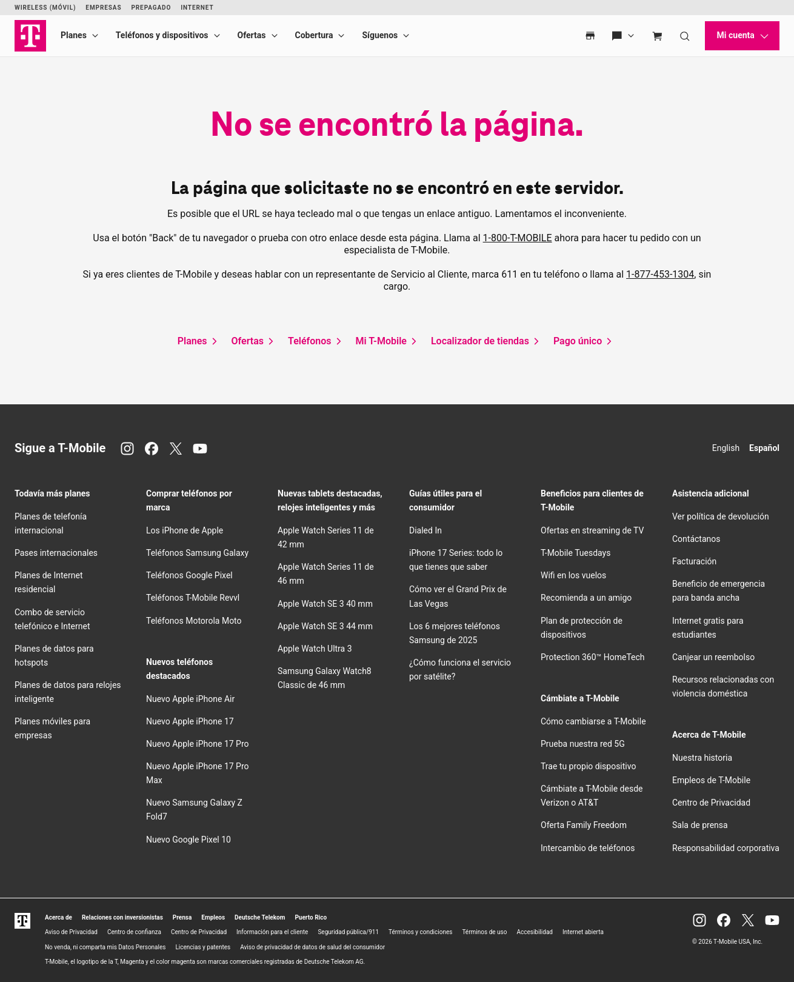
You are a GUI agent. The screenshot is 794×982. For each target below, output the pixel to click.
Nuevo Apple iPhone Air (190, 699)
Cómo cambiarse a (593, 721)
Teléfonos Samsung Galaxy (197, 553)
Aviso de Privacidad (71, 932)
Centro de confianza (134, 932)
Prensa (182, 917)
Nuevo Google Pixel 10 (188, 839)
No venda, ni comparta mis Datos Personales (105, 947)
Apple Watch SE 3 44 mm (325, 626)
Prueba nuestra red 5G (583, 744)
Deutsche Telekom (260, 917)
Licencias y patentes (202, 947)
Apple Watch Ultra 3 (315, 648)
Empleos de (711, 780)
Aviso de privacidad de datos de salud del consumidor (312, 947)
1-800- (517, 238)
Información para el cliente (272, 932)
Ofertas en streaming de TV (592, 530)
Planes (74, 35)
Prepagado (151, 7)
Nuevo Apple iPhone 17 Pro (197, 744)
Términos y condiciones (420, 932)
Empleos (213, 917)
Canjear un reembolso (713, 657)
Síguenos (380, 35)
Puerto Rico (311, 917)
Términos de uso (484, 932)
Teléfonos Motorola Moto (194, 621)
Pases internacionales (56, 553)
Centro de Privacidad (711, 802)
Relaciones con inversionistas (122, 917)
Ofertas (252, 35)
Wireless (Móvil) (45, 7)
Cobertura (314, 35)
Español (764, 448)
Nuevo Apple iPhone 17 (190, 721)
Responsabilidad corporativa (725, 848)
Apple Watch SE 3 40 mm (325, 604)
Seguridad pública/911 (348, 932)
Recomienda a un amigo (586, 598)
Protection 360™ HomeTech (593, 657)
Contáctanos (696, 539)
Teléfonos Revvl (192, 598)
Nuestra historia (702, 758)
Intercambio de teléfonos (588, 848)
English (725, 448)
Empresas (103, 7)
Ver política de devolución (720, 516)
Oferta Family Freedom (584, 825)
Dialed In (425, 530)
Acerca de (58, 917)
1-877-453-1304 (660, 274)
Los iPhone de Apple (184, 530)
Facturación (694, 561)
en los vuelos (573, 575)
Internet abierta (583, 932)
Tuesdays (575, 553)
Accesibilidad (534, 932)
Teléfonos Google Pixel (190, 575)
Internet (197, 7)
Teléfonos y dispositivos (162, 35)
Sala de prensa (700, 825)
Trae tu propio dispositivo (588, 766)
